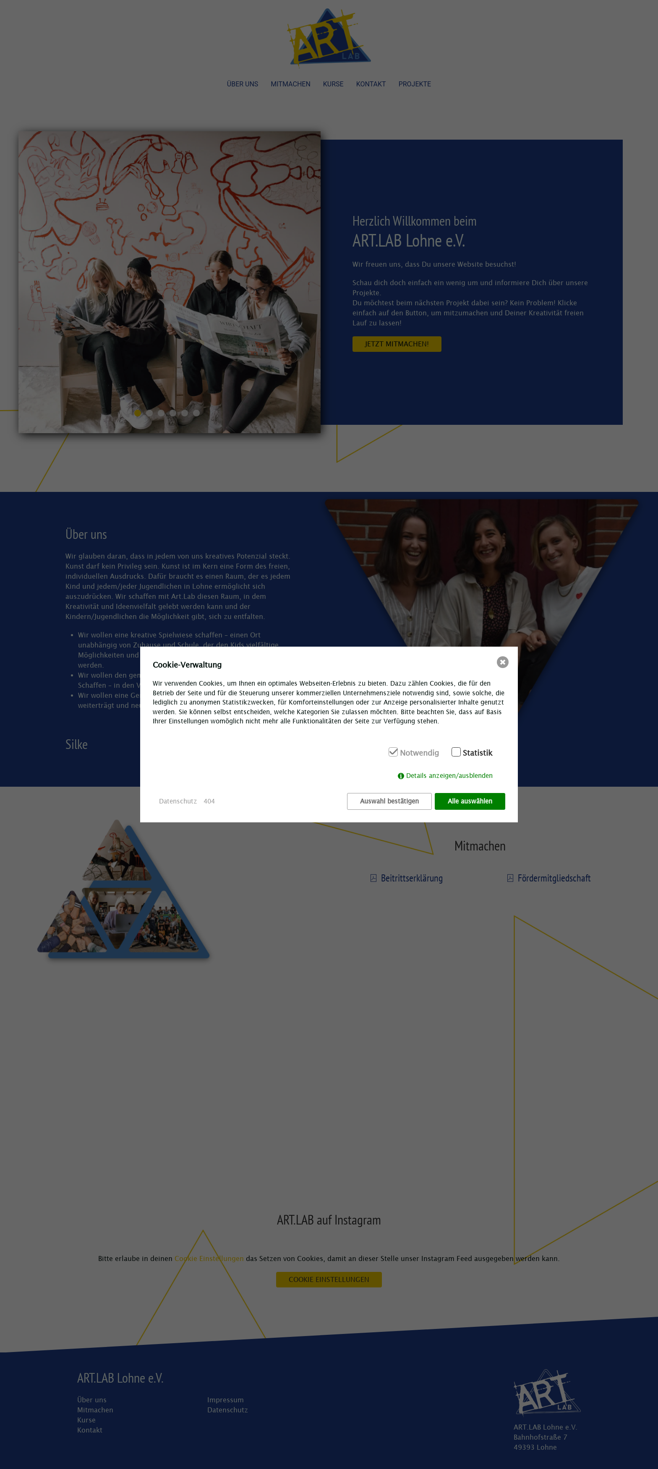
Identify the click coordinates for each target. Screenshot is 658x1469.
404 (209, 801)
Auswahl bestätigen (389, 801)
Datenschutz (178, 801)
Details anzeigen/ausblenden (449, 775)
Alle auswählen (470, 801)
